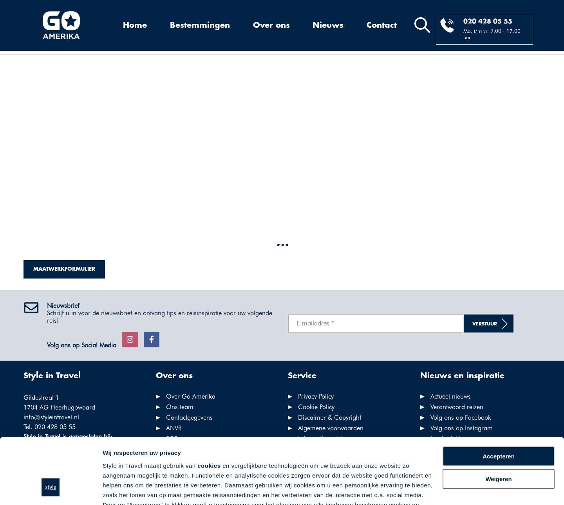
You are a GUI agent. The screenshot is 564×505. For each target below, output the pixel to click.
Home (135, 25)
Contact (382, 25)
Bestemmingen (200, 25)
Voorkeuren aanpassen (135, 489)
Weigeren (498, 422)
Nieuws (328, 25)
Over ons (271, 25)
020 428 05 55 (487, 21)
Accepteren (499, 400)
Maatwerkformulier (64, 269)
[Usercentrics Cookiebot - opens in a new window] (50, 490)
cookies (209, 409)
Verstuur (484, 324)
